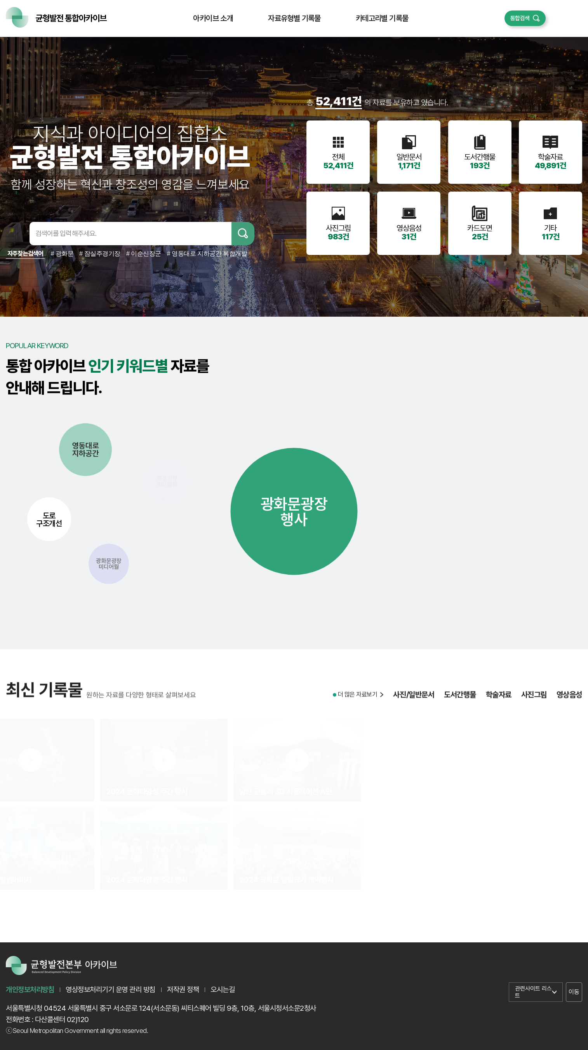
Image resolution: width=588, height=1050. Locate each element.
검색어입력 (16, 233)
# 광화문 (61, 253)
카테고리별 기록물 (382, 18)
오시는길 (222, 989)
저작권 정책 (183, 989)
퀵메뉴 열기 (564, 18)
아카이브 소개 (213, 18)
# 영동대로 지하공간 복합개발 (207, 253)
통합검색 (520, 18)
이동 (574, 992)
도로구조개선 (49, 519)
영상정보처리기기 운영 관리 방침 (110, 989)
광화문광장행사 (294, 511)
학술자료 (498, 700)
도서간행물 (460, 700)
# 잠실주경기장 (99, 253)
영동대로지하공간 (85, 449)
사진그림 (534, 700)
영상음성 (569, 700)
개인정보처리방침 (30, 989)
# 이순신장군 (143, 253)
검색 (242, 233)
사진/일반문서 (413, 700)
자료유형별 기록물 (294, 18)
